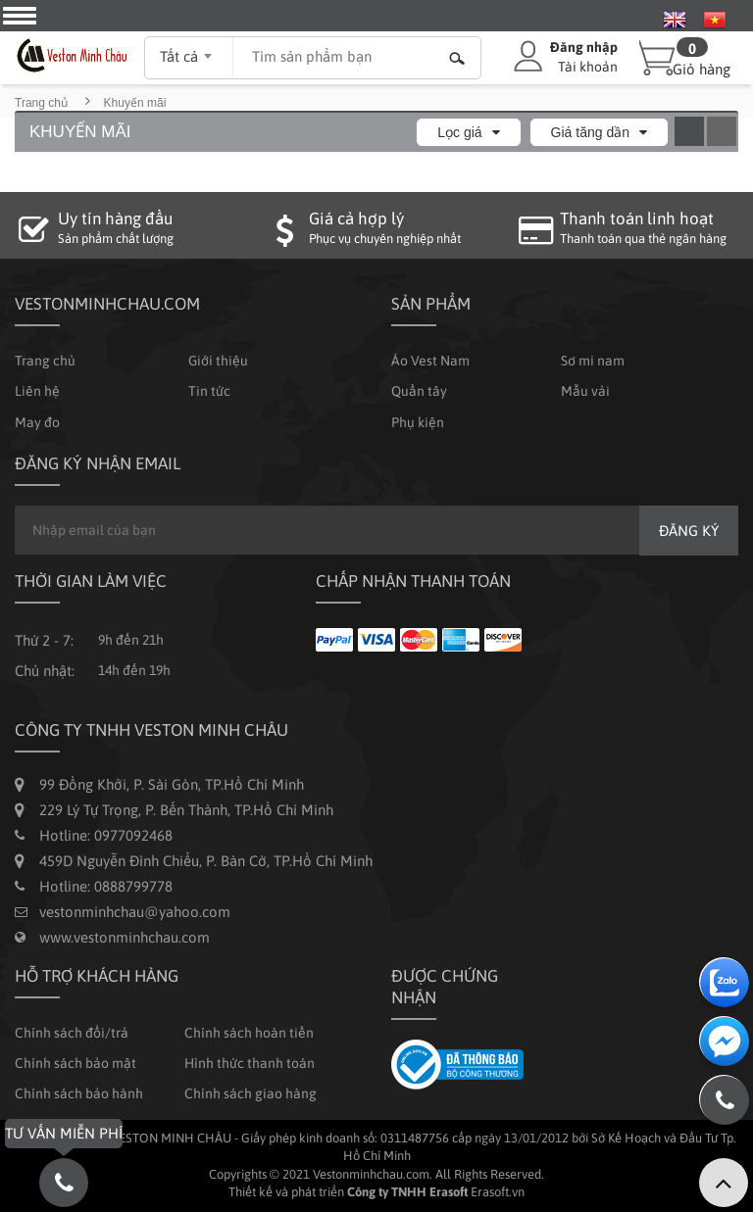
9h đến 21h (131, 640)
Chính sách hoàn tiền (249, 1033)
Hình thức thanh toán (249, 1063)
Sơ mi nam (593, 360)
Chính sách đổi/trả (71, 1033)
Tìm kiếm (456, 57)
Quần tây (419, 391)
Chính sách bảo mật (75, 1063)
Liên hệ (37, 391)
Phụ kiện (417, 422)
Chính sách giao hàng (250, 1093)
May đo (37, 422)
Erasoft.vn (498, 1192)
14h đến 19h (134, 670)
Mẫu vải (585, 391)
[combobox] (188, 50)
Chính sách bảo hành (79, 1093)
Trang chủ (41, 103)
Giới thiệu (218, 360)
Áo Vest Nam (430, 360)
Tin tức (209, 391)
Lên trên (723, 1182)
